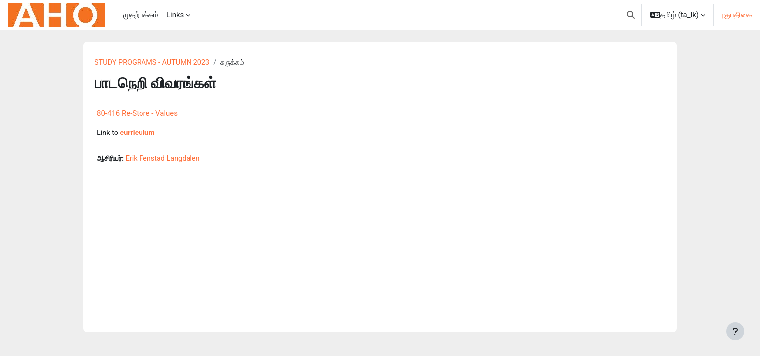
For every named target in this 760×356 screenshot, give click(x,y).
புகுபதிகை (736, 14)
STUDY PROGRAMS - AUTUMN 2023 (154, 62)
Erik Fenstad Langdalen (167, 159)
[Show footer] (735, 331)
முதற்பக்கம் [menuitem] (140, 14)
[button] (630, 15)
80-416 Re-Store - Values (137, 113)
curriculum (139, 133)
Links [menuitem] (175, 14)
